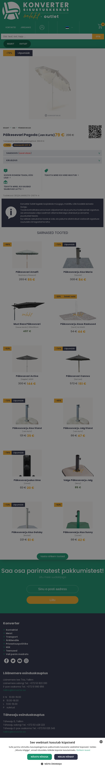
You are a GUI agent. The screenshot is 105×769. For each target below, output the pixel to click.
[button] (52, 763)
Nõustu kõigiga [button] (39, 756)
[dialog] (52, 384)
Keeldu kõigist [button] (66, 756)
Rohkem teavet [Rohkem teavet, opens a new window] (83, 750)
